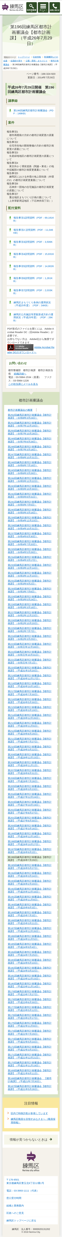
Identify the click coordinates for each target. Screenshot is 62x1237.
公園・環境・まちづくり (36, 61)
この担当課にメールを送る (23, 384)
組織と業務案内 (15, 1205)
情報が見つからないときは (28, 1139)
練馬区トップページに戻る (21, 1220)
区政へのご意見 (15, 1213)
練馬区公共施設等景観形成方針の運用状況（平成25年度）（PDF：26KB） (33, 317)
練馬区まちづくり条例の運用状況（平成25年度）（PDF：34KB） (32, 304)
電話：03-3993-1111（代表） (22, 1190)
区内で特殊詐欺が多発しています (29, 1113)
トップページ (24, 57)
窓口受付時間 (13, 1198)
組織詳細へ (20, 373)
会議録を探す (16, 61)
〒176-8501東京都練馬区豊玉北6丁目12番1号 (25, 1181)
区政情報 (37, 57)
